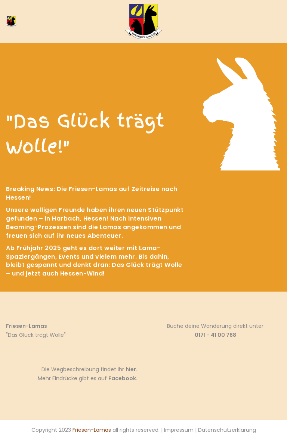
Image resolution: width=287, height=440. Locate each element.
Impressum (179, 430)
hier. (132, 369)
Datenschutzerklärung (227, 430)
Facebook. (123, 378)
